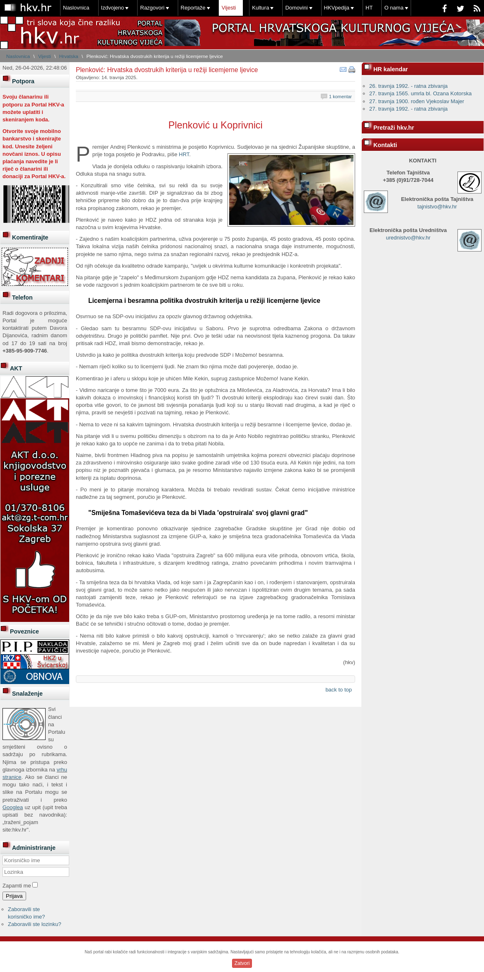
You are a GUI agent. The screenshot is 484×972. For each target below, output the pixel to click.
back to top (338, 690)
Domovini (296, 8)
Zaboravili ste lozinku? (34, 924)
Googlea (12, 807)
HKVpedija (336, 8)
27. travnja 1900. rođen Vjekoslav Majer (416, 101)
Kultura (260, 8)
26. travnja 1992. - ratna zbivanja (408, 86)
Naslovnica (76, 8)
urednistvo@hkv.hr (408, 238)
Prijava (14, 896)
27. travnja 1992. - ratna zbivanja (408, 109)
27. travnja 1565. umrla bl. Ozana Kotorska (420, 93)
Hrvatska (68, 56)
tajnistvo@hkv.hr (437, 206)
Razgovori (152, 8)
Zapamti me (16, 886)
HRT (184, 154)
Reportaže (193, 8)
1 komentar (340, 96)
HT (369, 8)
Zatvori (242, 963)
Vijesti (229, 8)
